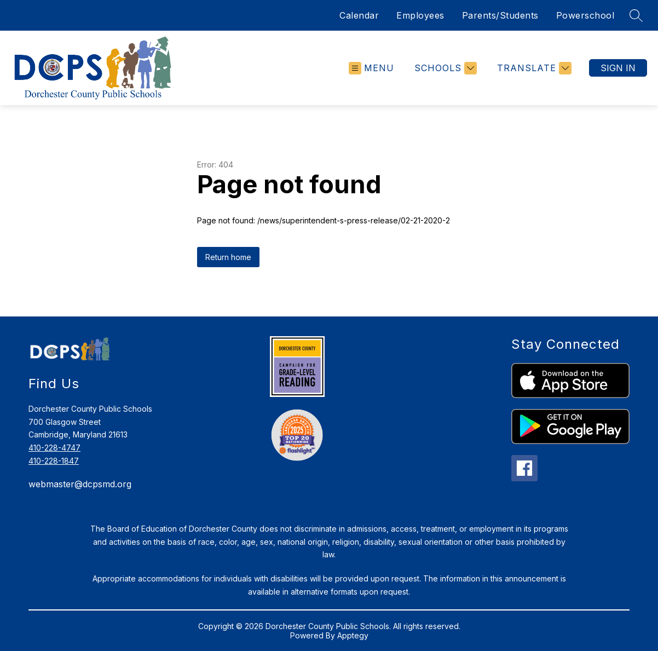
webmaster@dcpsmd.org (79, 484)
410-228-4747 (54, 447)
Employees (420, 15)
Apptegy (352, 635)
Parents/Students (500, 15)
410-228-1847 (53, 460)
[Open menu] (371, 68)
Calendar (359, 15)
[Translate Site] (533, 68)
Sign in (618, 67)
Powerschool (585, 15)
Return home (228, 257)
